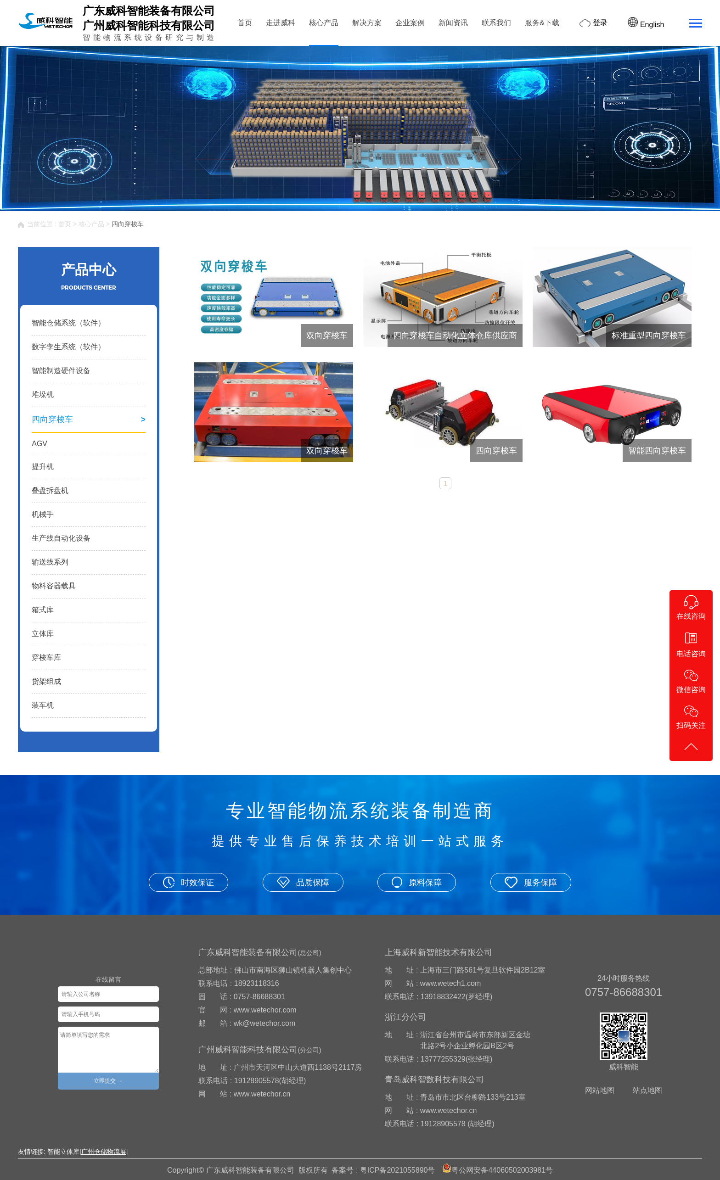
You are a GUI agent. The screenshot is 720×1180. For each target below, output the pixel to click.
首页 (244, 23)
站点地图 (647, 1090)
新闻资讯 (453, 23)
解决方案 (367, 23)
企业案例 (410, 23)
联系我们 (496, 23)
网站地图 (599, 1090)
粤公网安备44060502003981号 (502, 1170)
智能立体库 (63, 1151)
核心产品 (323, 23)
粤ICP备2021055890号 (397, 1170)
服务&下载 (542, 23)
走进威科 (280, 23)
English (646, 24)
